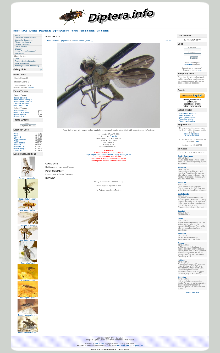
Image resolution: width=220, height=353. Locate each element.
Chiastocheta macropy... (28, 199)
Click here (188, 64)
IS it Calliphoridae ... (22, 105)
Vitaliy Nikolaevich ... (187, 115)
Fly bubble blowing (21, 112)
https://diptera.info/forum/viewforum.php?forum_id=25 (108, 154)
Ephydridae (64, 41)
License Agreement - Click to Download (192, 135)
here (199, 70)
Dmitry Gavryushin (185, 156)
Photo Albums (52, 41)
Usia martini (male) (28, 263)
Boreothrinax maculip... (27, 178)
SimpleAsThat (137, 345)
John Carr (182, 183)
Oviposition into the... (187, 119)
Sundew (181, 243)
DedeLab (17, 145)
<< (167, 41)
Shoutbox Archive (192, 292)
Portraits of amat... (21, 111)
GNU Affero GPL (123, 345)
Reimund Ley (19, 147)
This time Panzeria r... (22, 104)
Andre (180, 219)
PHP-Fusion (99, 344)
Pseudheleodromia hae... (27, 315)
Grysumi (31, 88)
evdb (16, 135)
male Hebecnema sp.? (23, 100)
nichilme (181, 260)
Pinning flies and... (21, 116)
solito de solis (19, 143)
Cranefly (113, 136)
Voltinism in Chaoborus (187, 114)
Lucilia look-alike (20, 98)
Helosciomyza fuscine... (28, 210)
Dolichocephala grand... (28, 280)
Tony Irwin (18, 150)
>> (170, 41)
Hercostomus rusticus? (23, 102)
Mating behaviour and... (188, 117)
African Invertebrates (187, 121)
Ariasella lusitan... (21, 114)
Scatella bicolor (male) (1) (82, 41)
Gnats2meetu (183, 194)
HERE (197, 141)
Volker (16, 141)
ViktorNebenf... (20, 139)
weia (16, 133)
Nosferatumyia (19, 148)
